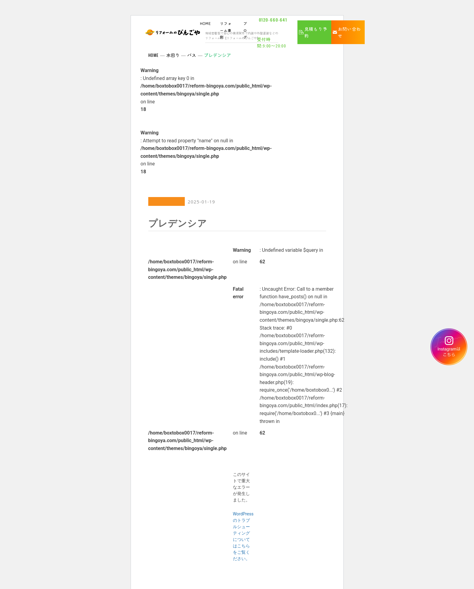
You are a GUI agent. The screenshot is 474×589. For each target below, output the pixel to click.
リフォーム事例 (226, 30)
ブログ (245, 30)
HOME (205, 23)
